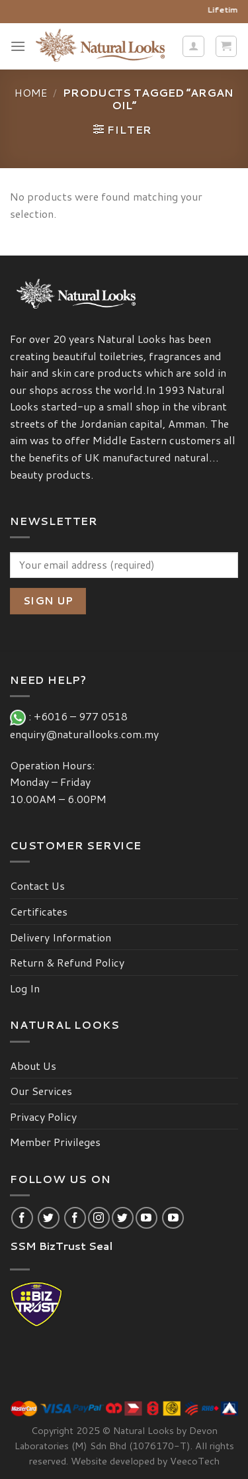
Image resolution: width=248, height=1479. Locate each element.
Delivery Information (60, 937)
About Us (33, 1065)
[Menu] (18, 46)
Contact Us (37, 885)
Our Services (41, 1090)
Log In (25, 988)
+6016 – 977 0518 (83, 716)
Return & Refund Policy (67, 962)
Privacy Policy (43, 1116)
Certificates (38, 911)
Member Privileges (55, 1141)
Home (31, 92)
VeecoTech (195, 1461)
